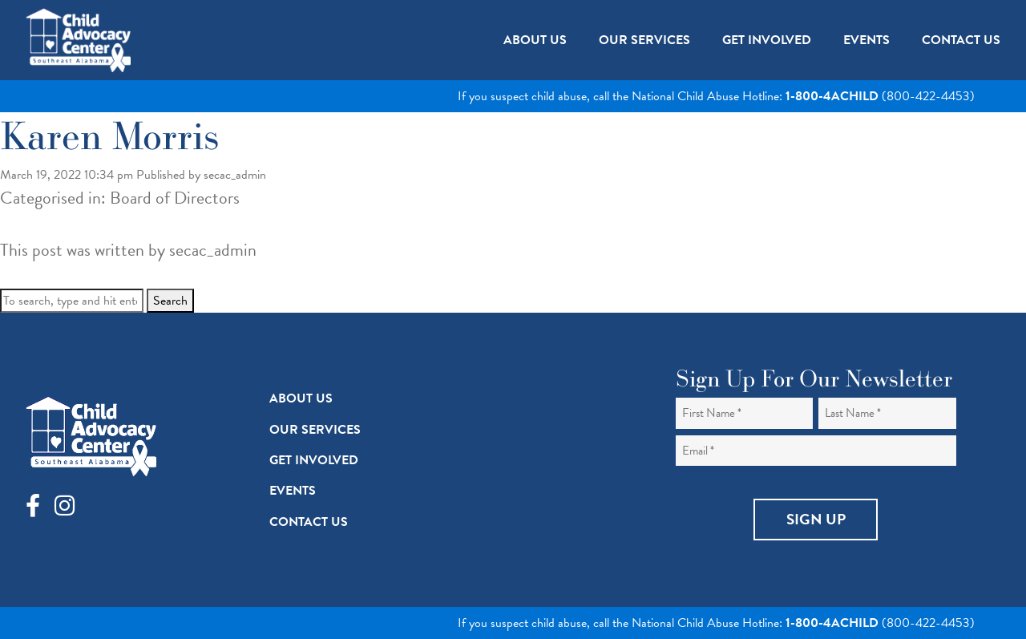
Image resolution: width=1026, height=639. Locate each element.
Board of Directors (175, 197)
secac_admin (235, 174)
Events (292, 490)
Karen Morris (109, 134)
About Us (301, 398)
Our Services (315, 429)
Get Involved (313, 460)
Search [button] (170, 300)
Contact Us (308, 522)
